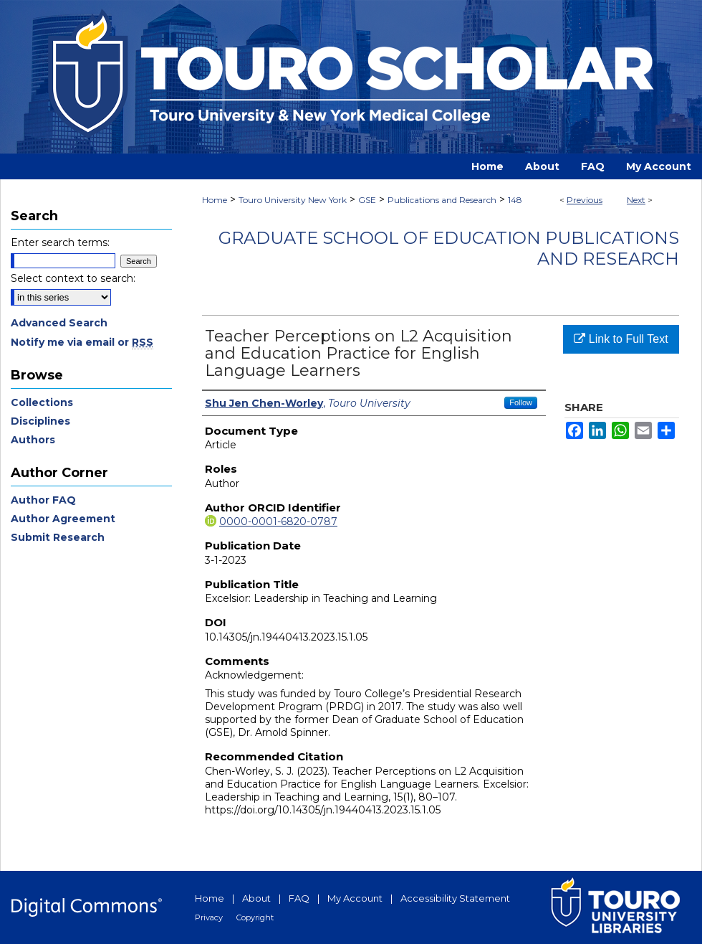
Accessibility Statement (455, 898)
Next (636, 199)
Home (214, 199)
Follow (520, 402)
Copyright (255, 917)
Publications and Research (442, 199)
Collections (42, 402)
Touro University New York (293, 199)
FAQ (299, 898)
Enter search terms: (60, 242)
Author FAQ (43, 500)
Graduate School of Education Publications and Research (448, 248)
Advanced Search (59, 322)
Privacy (209, 917)
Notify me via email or (82, 342)
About (256, 898)
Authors (33, 439)
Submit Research (58, 537)
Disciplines (40, 421)
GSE (367, 199)
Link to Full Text (621, 339)
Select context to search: (73, 278)
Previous (584, 199)
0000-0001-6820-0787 (278, 521)
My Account (355, 898)
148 (515, 199)
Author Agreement (63, 518)
